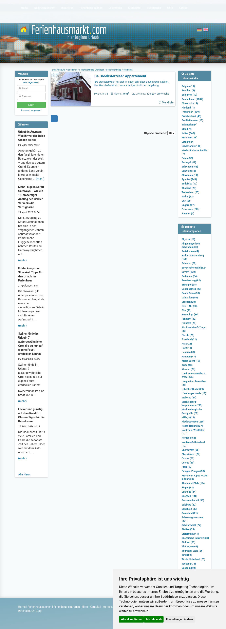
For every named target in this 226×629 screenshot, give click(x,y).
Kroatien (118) (189, 137)
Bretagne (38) (189, 284)
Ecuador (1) (188, 213)
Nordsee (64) (189, 437)
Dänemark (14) (190, 103)
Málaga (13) (188, 417)
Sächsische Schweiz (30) (195, 538)
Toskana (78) (189, 563)
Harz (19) (187, 348)
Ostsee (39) (188, 462)
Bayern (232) (189, 272)
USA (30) (186, 200)
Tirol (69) (187, 555)
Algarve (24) (188, 239)
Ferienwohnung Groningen (92, 69)
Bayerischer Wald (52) (194, 267)
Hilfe (85, 606)
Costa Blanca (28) (191, 289)
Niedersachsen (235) (193, 421)
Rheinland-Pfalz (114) (193, 483)
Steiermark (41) (190, 533)
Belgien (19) (188, 86)
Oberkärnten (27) (191, 454)
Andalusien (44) (190, 251)
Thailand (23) (189, 188)
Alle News (24, 474)
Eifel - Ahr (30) (189, 306)
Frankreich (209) (191, 112)
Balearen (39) (189, 263)
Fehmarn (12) (189, 318)
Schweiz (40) (189, 171)
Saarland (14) (189, 491)
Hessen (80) (188, 352)
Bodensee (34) (189, 276)
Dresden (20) (189, 301)
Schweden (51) (190, 166)
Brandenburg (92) (191, 280)
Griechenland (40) (191, 116)
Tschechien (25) (190, 192)
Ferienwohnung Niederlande (64, 69)
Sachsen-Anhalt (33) (193, 500)
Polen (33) (187, 158)
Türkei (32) (187, 196)
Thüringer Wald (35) (192, 550)
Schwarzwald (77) (191, 525)
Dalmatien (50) (190, 297)
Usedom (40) (189, 568)
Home (22, 606)
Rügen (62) (188, 487)
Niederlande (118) (191, 146)
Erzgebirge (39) (190, 314)
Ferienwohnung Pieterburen (119, 69)
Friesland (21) (189, 339)
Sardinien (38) (189, 509)
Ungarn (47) (188, 205)
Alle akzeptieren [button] (131, 619)
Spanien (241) (189, 179)
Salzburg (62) (189, 504)
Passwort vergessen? (31, 110)
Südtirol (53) (188, 542)
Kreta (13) (187, 365)
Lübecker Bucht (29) (193, 389)
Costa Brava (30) (191, 293)
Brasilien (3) (188, 90)
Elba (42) (186, 310)
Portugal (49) (189, 162)
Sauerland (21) (190, 513)
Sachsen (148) (189, 496)
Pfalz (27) (187, 467)
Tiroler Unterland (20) (193, 559)
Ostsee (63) (188, 458)
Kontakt (95, 606)
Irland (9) (186, 129)
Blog (38, 610)
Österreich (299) (190, 209)
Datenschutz (26, 610)
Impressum (109, 606)
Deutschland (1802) (192, 99)
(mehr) (40, 178)
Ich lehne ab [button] (154, 619)
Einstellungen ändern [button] (179, 619)
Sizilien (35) (188, 529)
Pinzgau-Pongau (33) (193, 471)
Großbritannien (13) (192, 120)
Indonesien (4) (189, 124)
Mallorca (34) (189, 397)
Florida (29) (188, 335)
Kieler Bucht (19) (191, 360)
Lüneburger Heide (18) (194, 393)
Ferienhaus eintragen (67, 606)
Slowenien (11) (190, 175)
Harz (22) (187, 343)
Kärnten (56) (188, 369)
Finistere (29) (189, 323)
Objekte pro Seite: (159, 133)
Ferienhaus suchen (39, 606)
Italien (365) (188, 133)
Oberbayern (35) (190, 450)
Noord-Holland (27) (192, 426)
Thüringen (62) (190, 546)
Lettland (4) (188, 141)
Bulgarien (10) (189, 94)
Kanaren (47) (189, 356)
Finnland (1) (188, 107)
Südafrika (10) (189, 183)
